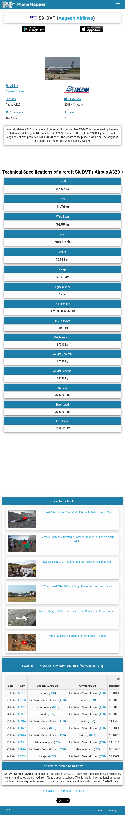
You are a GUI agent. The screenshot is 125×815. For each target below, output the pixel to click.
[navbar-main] (118, 5)
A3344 (22, 721)
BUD (52, 728)
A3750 (22, 700)
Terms (86, 810)
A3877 (22, 728)
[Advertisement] (62, 44)
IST (57, 742)
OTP (55, 707)
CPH (52, 693)
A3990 (22, 749)
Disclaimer (99, 810)
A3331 (22, 714)
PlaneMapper (49, 790)
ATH (102, 693)
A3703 (22, 756)
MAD (52, 756)
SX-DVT (79, 790)
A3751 (22, 693)
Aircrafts (66, 790)
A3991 (22, 742)
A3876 (22, 735)
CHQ (51, 714)
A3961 (22, 707)
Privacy (113, 810)
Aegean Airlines (75, 18)
